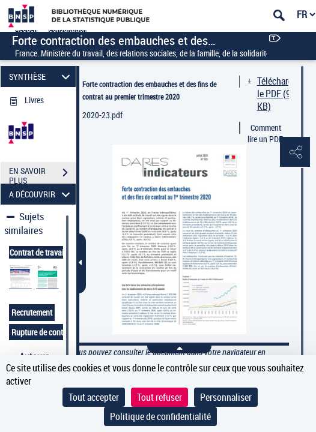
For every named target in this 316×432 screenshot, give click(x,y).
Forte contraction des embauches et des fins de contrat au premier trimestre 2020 (149, 90)
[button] (295, 152)
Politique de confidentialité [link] (160, 416)
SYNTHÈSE (41, 76)
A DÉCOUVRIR (41, 194)
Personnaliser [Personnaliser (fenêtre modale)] (226, 397)
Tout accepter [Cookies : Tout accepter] (93, 397)
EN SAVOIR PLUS (42, 174)
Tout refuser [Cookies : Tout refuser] (159, 397)
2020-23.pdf (102, 115)
